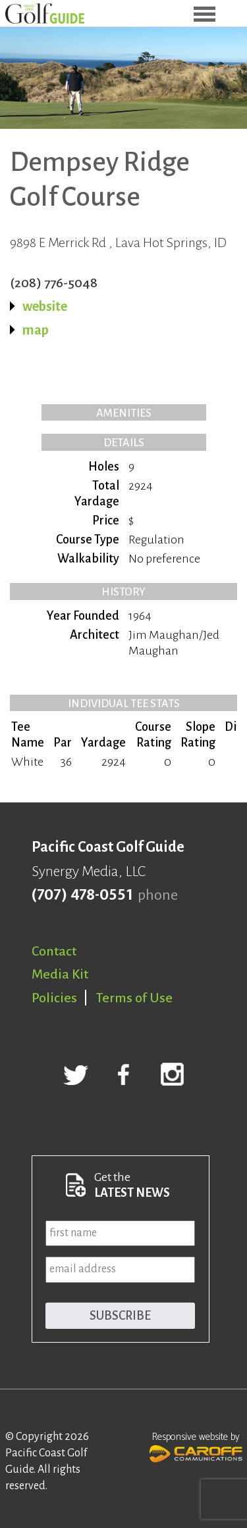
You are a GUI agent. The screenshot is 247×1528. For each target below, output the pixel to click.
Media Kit (60, 974)
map (35, 330)
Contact (54, 951)
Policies (54, 997)
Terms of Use (134, 997)
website (44, 306)
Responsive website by (196, 1446)
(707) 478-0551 (82, 895)
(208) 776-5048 (53, 282)
